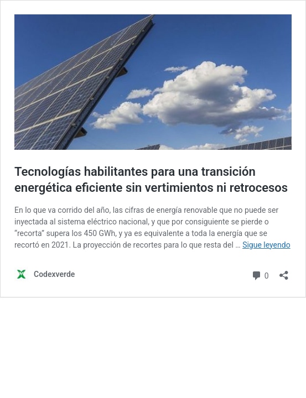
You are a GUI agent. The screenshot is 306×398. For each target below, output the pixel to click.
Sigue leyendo (266, 244)
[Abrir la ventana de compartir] (284, 271)
